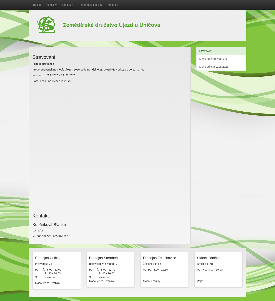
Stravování (205, 50)
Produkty (68, 4)
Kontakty (114, 4)
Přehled (36, 4)
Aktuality (51, 4)
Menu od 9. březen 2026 (213, 66)
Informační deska (91, 4)
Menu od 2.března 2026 (213, 58)
